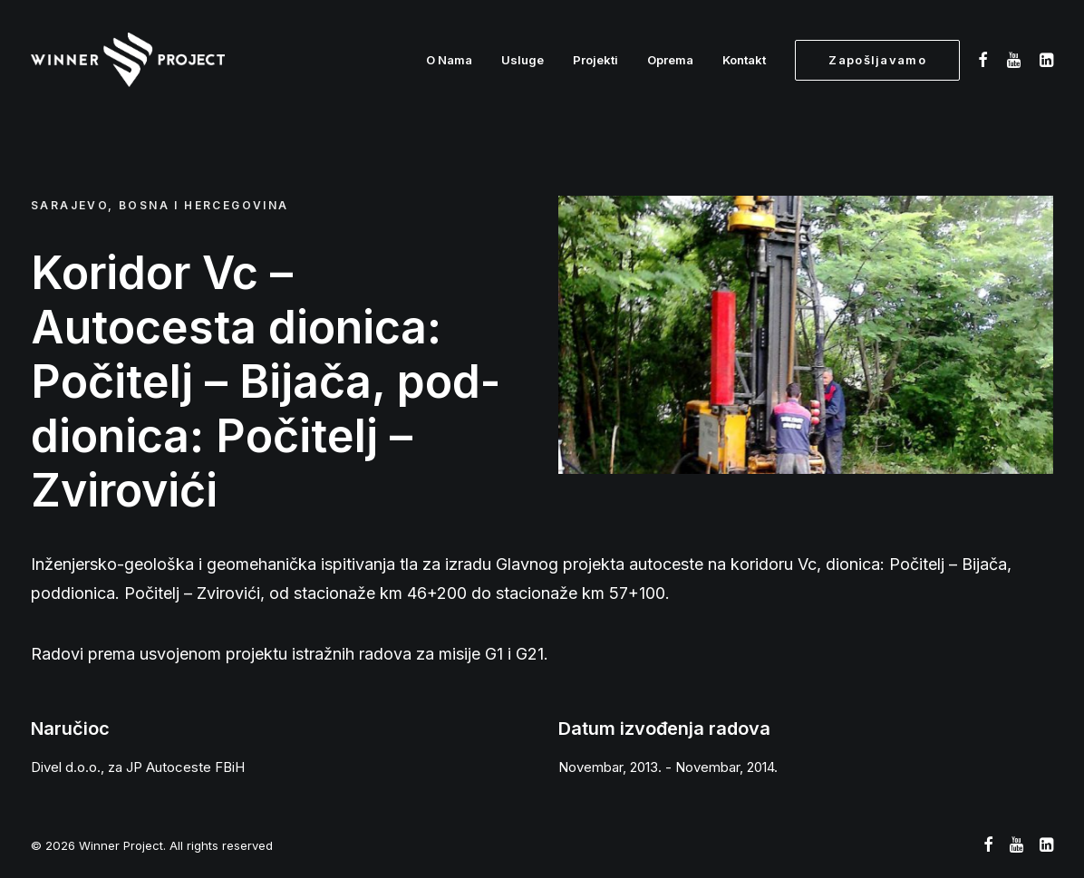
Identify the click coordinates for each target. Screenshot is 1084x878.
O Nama (449, 60)
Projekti (595, 60)
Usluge (522, 60)
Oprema (670, 60)
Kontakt (744, 60)
